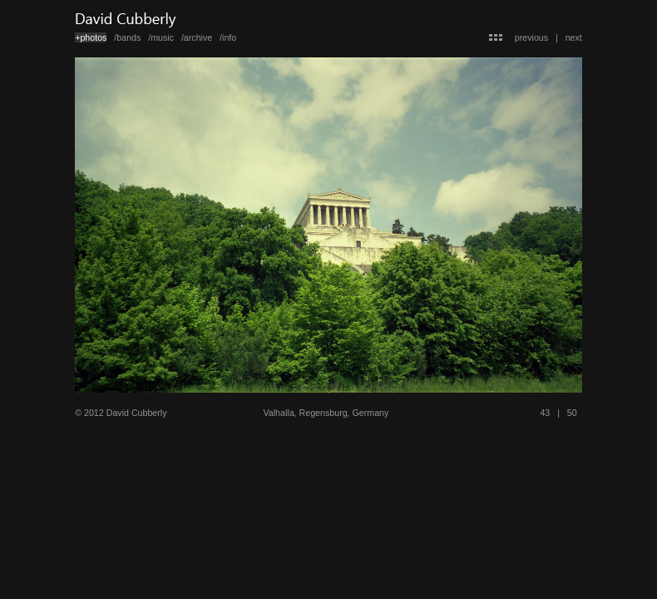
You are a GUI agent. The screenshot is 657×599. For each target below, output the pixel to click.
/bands (127, 37)
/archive (196, 37)
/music (161, 37)
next (574, 37)
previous (531, 37)
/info (228, 37)
